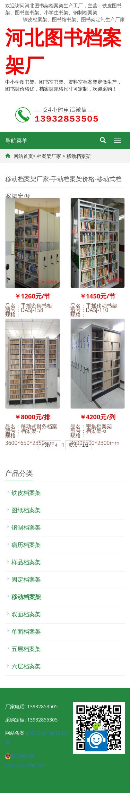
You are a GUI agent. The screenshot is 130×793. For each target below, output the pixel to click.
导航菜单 (16, 140)
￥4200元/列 (97, 417)
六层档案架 (26, 666)
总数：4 (50, 445)
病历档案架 (26, 545)
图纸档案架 (26, 510)
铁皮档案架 (26, 493)
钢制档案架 (26, 527)
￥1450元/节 (97, 296)
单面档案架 (26, 631)
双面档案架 (26, 614)
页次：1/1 (78, 445)
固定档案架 (26, 579)
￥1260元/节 (32, 296)
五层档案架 (26, 649)
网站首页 (23, 156)
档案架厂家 (49, 156)
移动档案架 (79, 156)
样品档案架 (26, 562)
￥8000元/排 (32, 417)
